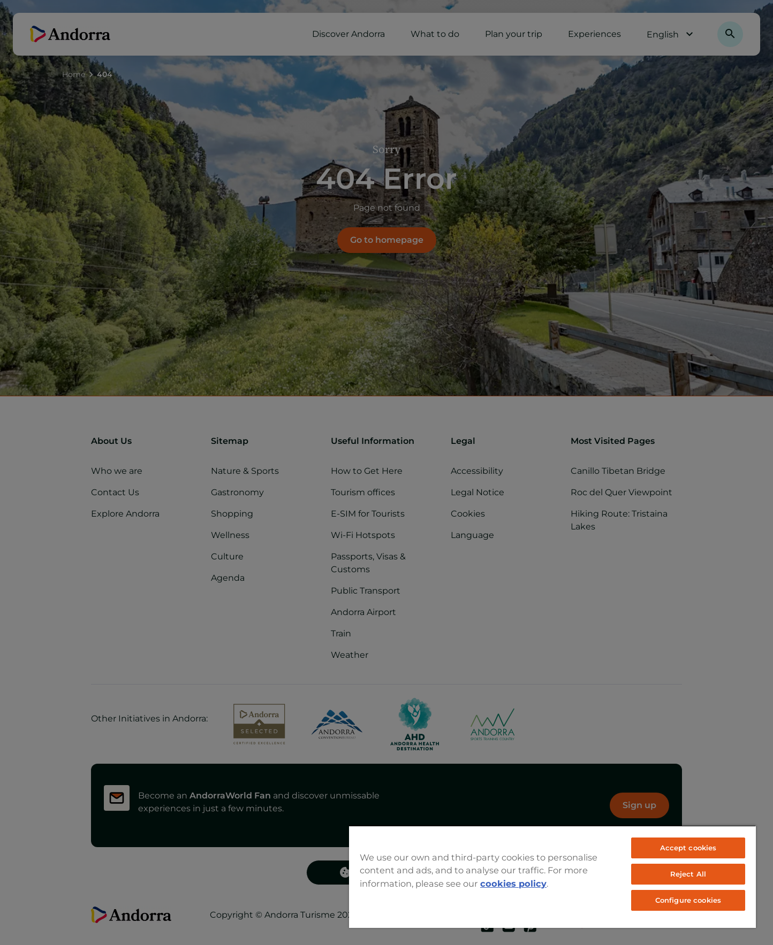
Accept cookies (688, 847)
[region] (552, 876)
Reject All (688, 874)
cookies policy (513, 883)
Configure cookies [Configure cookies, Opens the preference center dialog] (688, 900)
